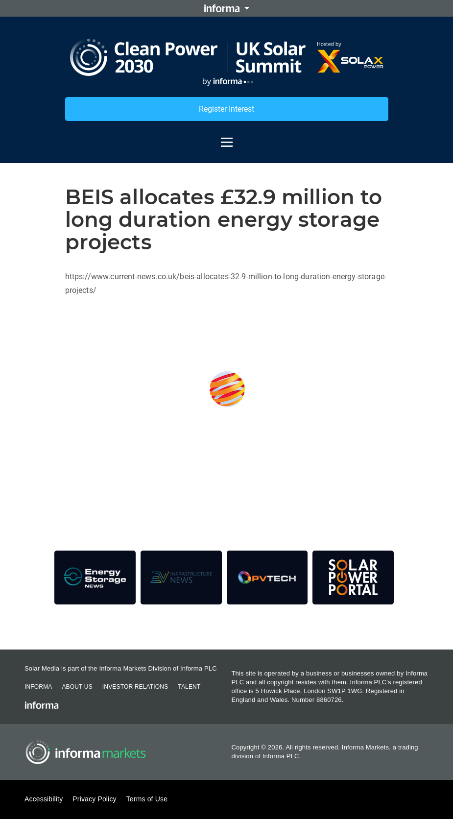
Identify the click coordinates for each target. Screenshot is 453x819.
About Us (77, 686)
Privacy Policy (94, 799)
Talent (189, 686)
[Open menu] (227, 137)
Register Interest (226, 109)
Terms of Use (146, 799)
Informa (38, 686)
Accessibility (43, 799)
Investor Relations (135, 686)
